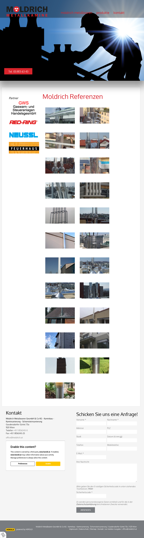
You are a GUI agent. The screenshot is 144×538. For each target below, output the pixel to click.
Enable (48, 464)
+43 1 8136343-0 (20, 430)
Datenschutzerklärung (86, 504)
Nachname (113, 419)
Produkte (102, 13)
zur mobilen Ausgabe (113, 529)
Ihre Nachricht (82, 462)
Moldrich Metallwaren (76, 13)
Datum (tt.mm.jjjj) (114, 436)
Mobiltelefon (113, 445)
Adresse (80, 428)
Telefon (79, 445)
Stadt (78, 436)
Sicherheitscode (84, 492)
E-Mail (80, 453)
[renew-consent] (3, 535)
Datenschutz (83, 529)
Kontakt (118, 13)
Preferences (22, 464)
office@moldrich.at (14, 437)
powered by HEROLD (24, 529)
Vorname (81, 419)
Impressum (73, 529)
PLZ (108, 428)
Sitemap (93, 529)
